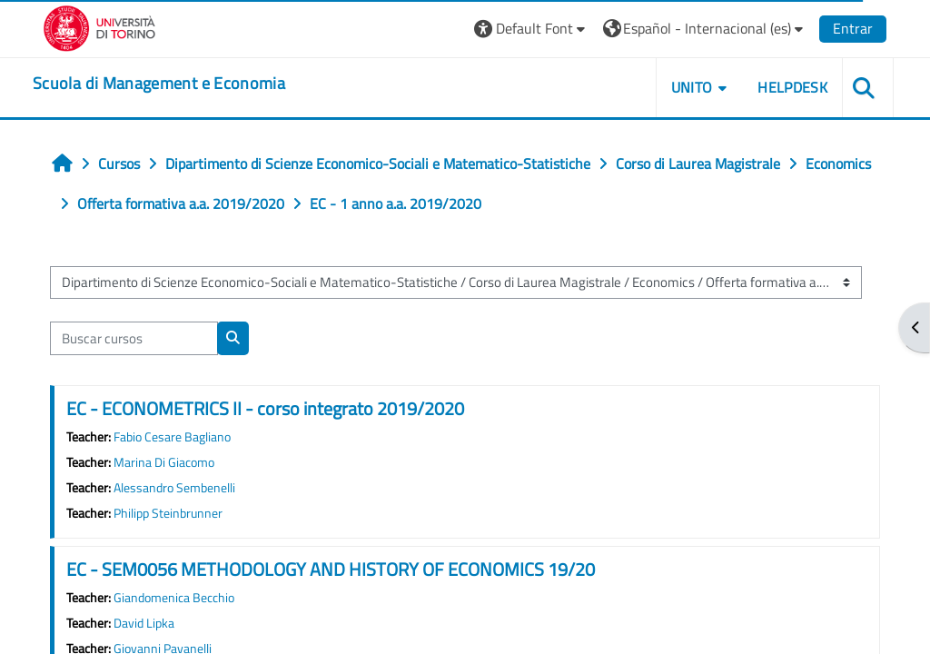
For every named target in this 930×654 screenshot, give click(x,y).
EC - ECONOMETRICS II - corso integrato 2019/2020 (265, 408)
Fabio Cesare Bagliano (172, 437)
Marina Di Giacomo (164, 462)
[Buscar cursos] (134, 338)
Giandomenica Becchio (174, 598)
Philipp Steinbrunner (168, 513)
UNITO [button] (692, 87)
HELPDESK (792, 87)
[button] (531, 29)
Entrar (853, 28)
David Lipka (144, 623)
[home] (159, 84)
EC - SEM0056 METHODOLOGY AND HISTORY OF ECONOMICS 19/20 (330, 569)
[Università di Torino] (99, 26)
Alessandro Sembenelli (174, 488)
